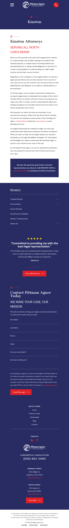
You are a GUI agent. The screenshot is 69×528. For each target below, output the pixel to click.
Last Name (14, 328)
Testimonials (34, 418)
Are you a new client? (18, 352)
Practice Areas (34, 414)
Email (12, 344)
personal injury (41, 121)
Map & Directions (34, 478)
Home (34, 410)
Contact (34, 425)
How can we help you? (18, 360)
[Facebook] (37, 440)
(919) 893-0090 (34, 459)
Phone (12, 336)
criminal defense (21, 121)
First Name (14, 320)
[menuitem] (33, 199)
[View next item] (43, 267)
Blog (34, 421)
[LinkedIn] (32, 440)
